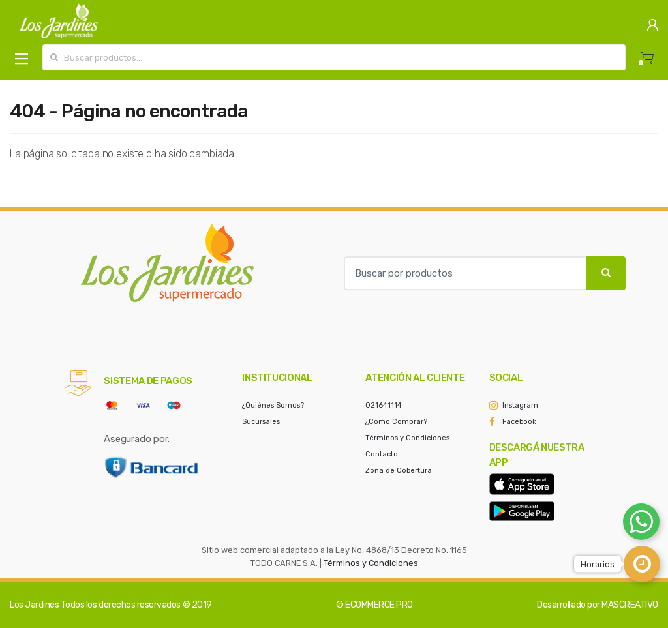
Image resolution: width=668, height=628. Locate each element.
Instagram (520, 405)
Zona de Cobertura (398, 470)
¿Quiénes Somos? (273, 405)
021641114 (383, 405)
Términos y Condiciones (407, 438)
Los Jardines (34, 604)
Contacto (381, 454)
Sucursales (261, 421)
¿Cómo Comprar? (396, 421)
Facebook (519, 421)
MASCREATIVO (629, 604)
